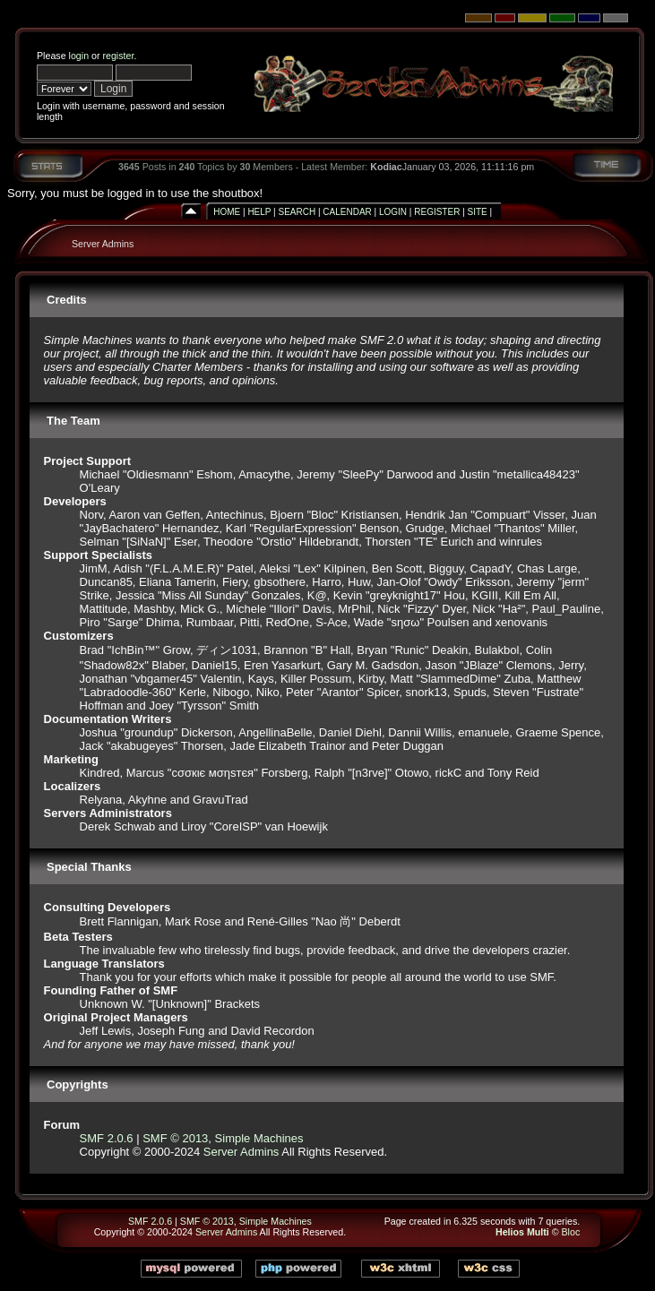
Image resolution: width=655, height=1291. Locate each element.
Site (477, 212)
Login (393, 212)
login (79, 55)
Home (226, 212)
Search (296, 212)
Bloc (571, 1231)
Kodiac (386, 166)
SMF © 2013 (175, 1138)
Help (259, 212)
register (118, 55)
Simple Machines (259, 1138)
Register (437, 212)
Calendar (347, 212)
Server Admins (103, 243)
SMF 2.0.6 (107, 1138)
